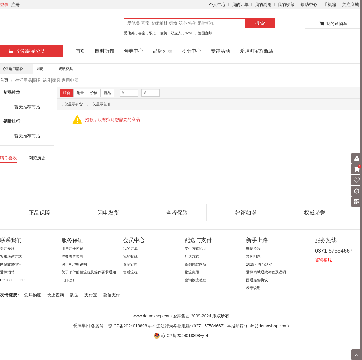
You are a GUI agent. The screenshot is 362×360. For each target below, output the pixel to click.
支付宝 (90, 294)
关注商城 (350, 4)
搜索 (260, 23)
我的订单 (240, 4)
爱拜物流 (32, 294)
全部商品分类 (27, 51)
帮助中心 (308, 4)
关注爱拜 (7, 249)
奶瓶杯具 (66, 69)
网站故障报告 (11, 264)
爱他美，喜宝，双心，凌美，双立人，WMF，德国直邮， (170, 33)
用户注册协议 (72, 249)
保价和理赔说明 (74, 264)
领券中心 (133, 50)
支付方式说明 (195, 249)
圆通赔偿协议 (257, 280)
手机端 (329, 4)
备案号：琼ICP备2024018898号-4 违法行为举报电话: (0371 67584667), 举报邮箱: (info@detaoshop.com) (190, 325)
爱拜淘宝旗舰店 (257, 50)
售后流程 (130, 272)
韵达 (74, 294)
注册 (15, 4)
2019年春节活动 (259, 264)
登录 (4, 4)
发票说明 (253, 288)
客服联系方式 (11, 256)
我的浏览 (263, 4)
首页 (80, 50)
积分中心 (191, 50)
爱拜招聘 (7, 272)
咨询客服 (323, 259)
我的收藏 (286, 4)
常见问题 (253, 256)
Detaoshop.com (12, 280)
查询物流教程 (195, 280)
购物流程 (253, 249)
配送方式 (192, 256)
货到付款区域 (195, 264)
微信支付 (111, 294)
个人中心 (217, 4)
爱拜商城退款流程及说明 (266, 272)
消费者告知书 (72, 256)
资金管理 (130, 264)
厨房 (39, 69)
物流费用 (192, 272)
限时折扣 (104, 50)
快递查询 (55, 294)
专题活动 (220, 50)
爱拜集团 (81, 325)
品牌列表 (162, 50)
